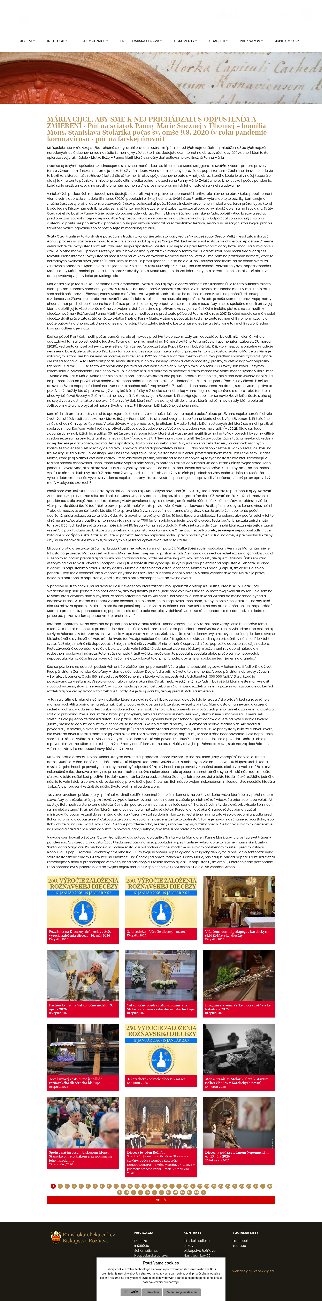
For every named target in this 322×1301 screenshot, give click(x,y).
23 (207, 1186)
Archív (161, 1199)
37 (147, 1192)
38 (154, 1192)
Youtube (239, 1245)
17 (165, 1186)
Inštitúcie (141, 1245)
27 (235, 1186)
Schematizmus (146, 1250)
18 (172, 1186)
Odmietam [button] (152, 1292)
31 (262, 1186)
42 (182, 1192)
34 (127, 1192)
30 (256, 1186)
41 (175, 1192)
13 (137, 1186)
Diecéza (140, 1240)
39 (161, 1192)
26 (228, 1186)
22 (200, 1186)
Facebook (240, 1240)
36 (141, 1192)
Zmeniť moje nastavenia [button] (181, 1292)
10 (116, 1186)
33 (120, 1192)
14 (144, 1186)
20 (186, 1186)
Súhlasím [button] (131, 1292)
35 (134, 1192)
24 (214, 1186)
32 (270, 1186)
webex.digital (264, 1271)
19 (179, 1186)
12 (130, 1186)
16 (158, 1186)
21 (193, 1186)
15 (151, 1186)
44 (196, 1192)
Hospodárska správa (151, 1255)
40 (169, 1192)
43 (189, 1192)
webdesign (241, 1271)
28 (242, 1186)
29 (249, 1186)
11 (123, 1186)
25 (221, 1186)
